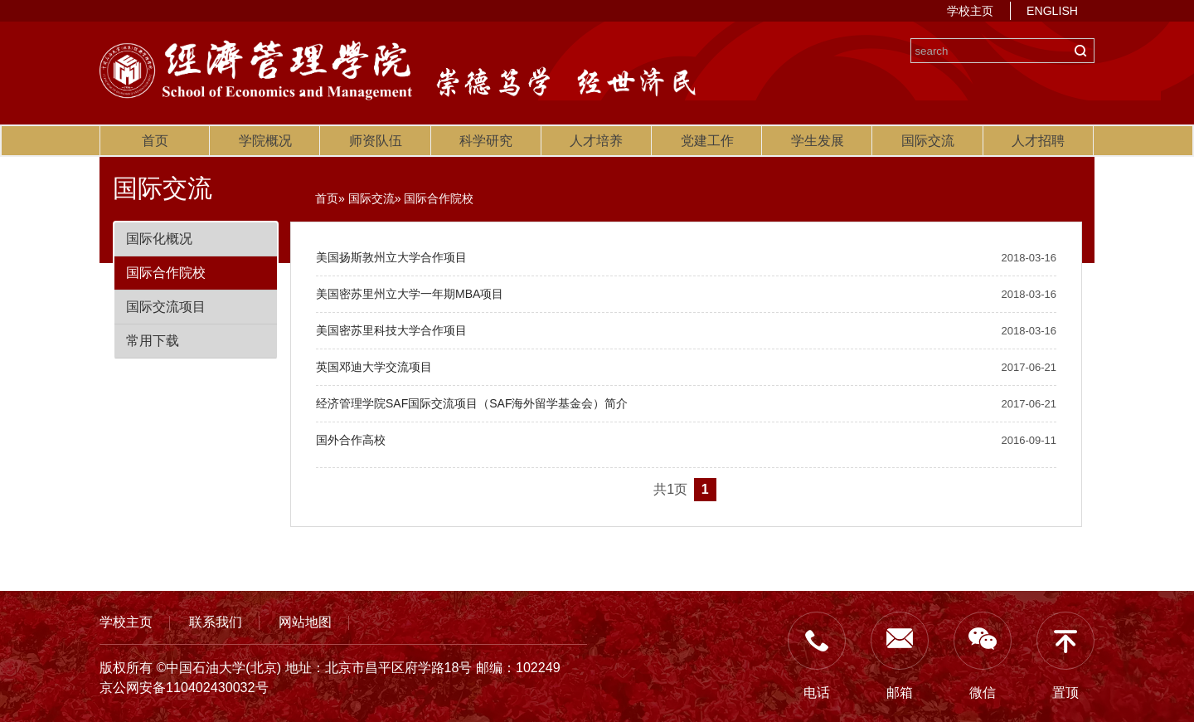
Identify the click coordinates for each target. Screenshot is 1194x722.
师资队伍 (375, 141)
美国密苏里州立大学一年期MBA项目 (409, 293)
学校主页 (970, 10)
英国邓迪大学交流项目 (374, 366)
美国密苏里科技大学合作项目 (391, 330)
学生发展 (817, 141)
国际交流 (927, 141)
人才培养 (596, 141)
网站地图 (305, 621)
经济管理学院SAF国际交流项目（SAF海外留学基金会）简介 (472, 403)
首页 (155, 141)
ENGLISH (1052, 10)
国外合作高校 (351, 439)
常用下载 (152, 341)
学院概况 (265, 141)
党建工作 (707, 141)
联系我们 (215, 621)
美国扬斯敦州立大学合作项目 (391, 257)
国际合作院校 (166, 273)
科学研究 (485, 141)
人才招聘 (1038, 141)
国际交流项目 (166, 307)
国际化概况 (159, 239)
